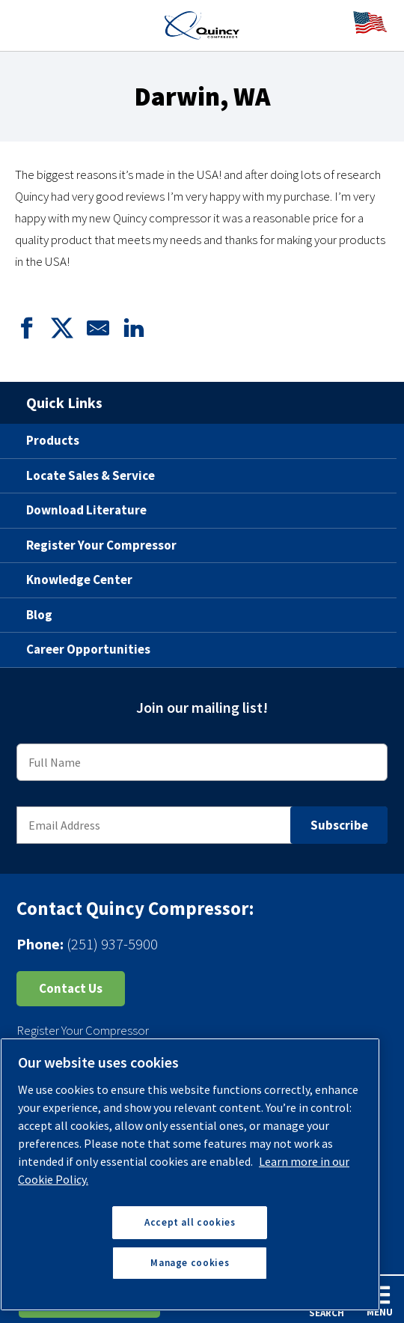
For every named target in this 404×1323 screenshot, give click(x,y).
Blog (39, 614)
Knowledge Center (79, 579)
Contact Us (70, 988)
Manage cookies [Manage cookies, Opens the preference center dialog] (189, 1262)
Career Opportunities (88, 649)
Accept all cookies (190, 1222)
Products (52, 440)
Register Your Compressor (101, 545)
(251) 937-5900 (112, 943)
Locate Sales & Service (90, 475)
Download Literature (86, 510)
